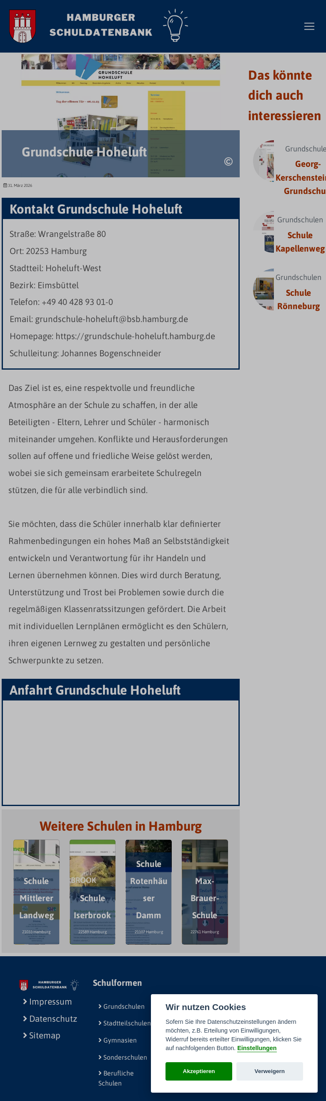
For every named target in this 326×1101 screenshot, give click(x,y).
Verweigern (270, 1071)
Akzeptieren (199, 1071)
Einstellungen (256, 1048)
